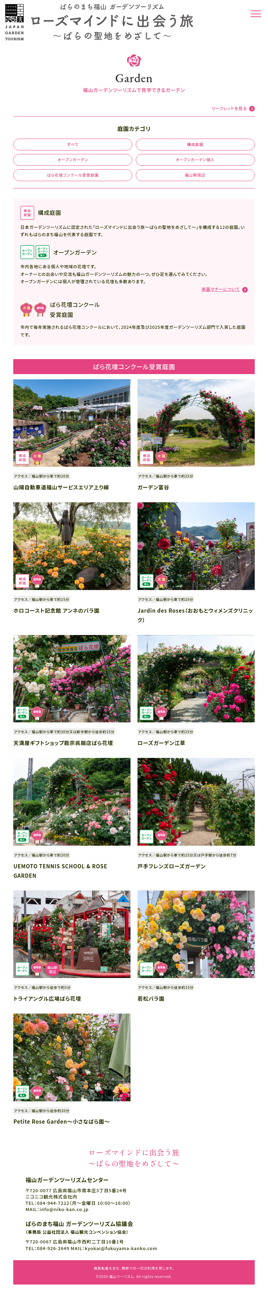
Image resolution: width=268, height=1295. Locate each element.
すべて (73, 144)
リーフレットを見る (229, 108)
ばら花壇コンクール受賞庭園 (73, 175)
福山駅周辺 (195, 175)
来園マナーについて (221, 289)
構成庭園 (195, 144)
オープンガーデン (73, 159)
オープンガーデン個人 (195, 159)
